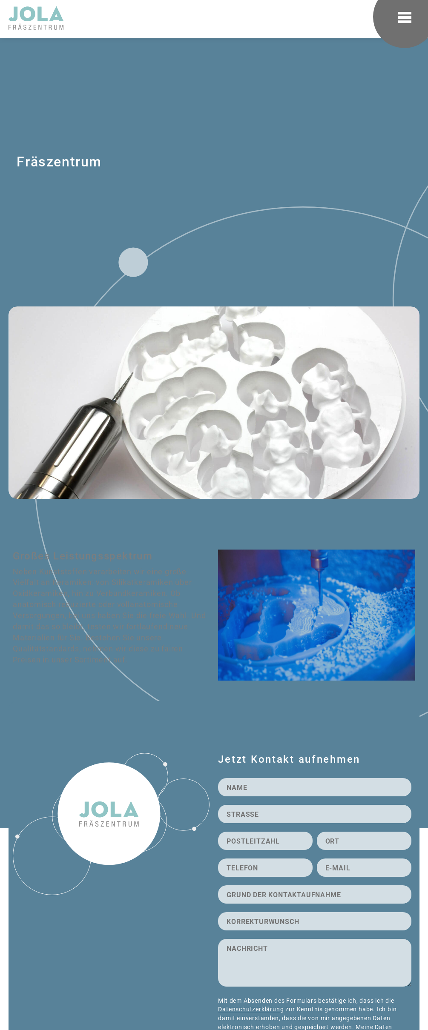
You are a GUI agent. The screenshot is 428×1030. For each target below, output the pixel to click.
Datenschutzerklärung (251, 1009)
